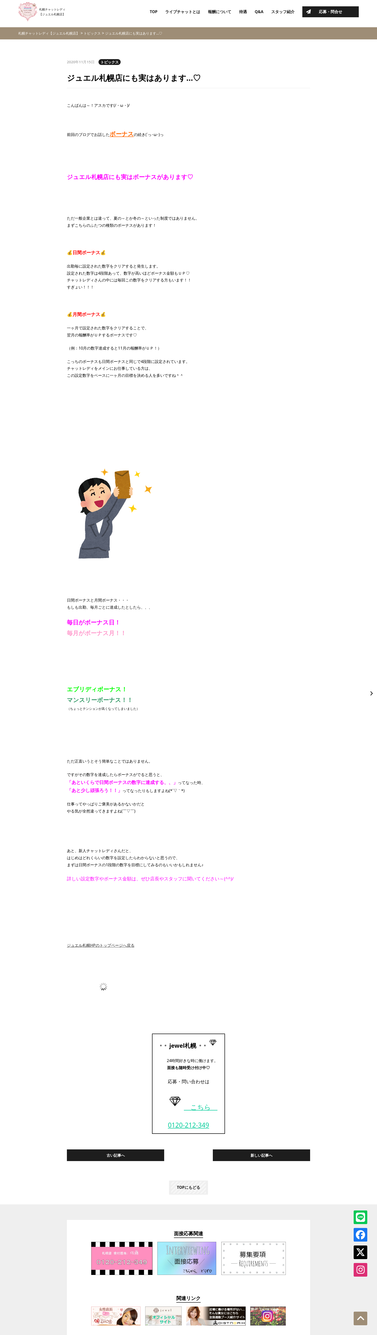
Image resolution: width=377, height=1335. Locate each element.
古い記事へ (116, 1155)
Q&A (259, 13)
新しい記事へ (261, 1155)
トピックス (109, 62)
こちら (191, 1107)
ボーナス (122, 134)
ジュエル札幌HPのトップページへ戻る (101, 945)
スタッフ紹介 (283, 13)
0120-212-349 (188, 1125)
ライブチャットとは (182, 13)
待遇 (243, 13)
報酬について (219, 13)
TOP (154, 13)
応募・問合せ (330, 13)
